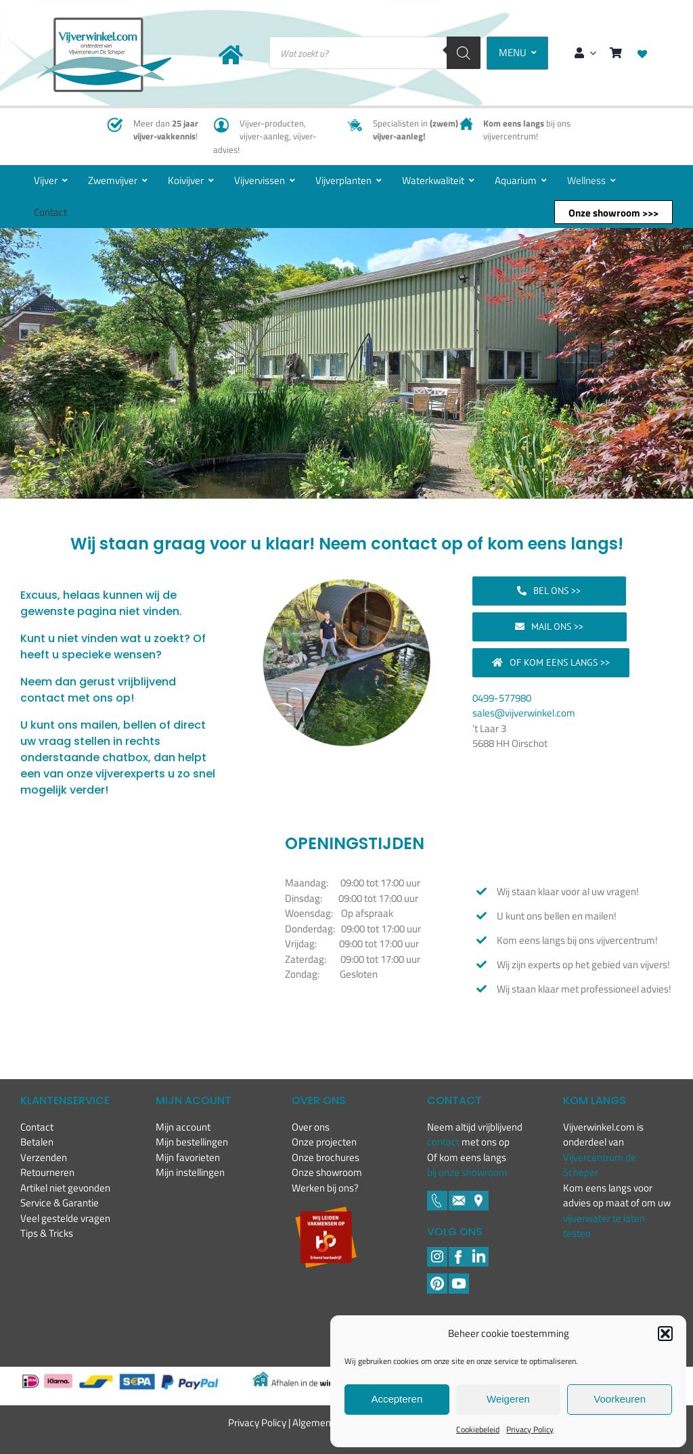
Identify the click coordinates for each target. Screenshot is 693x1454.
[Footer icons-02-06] (478, 1196)
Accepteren (396, 1399)
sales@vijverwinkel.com (523, 713)
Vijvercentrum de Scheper (599, 1165)
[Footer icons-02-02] (437, 1252)
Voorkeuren (620, 1399)
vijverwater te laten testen (604, 1226)
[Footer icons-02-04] (459, 1252)
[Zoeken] (463, 53)
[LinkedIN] (478, 1252)
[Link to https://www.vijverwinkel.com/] (231, 55)
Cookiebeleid (477, 1429)
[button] (665, 1333)
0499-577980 (501, 698)
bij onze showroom (467, 1172)
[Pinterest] (437, 1278)
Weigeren (508, 1399)
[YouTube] (459, 1278)
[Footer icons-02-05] (459, 1196)
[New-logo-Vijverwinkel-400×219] (103, 22)
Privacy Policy (530, 1429)
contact (444, 1142)
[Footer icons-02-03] (437, 1196)
